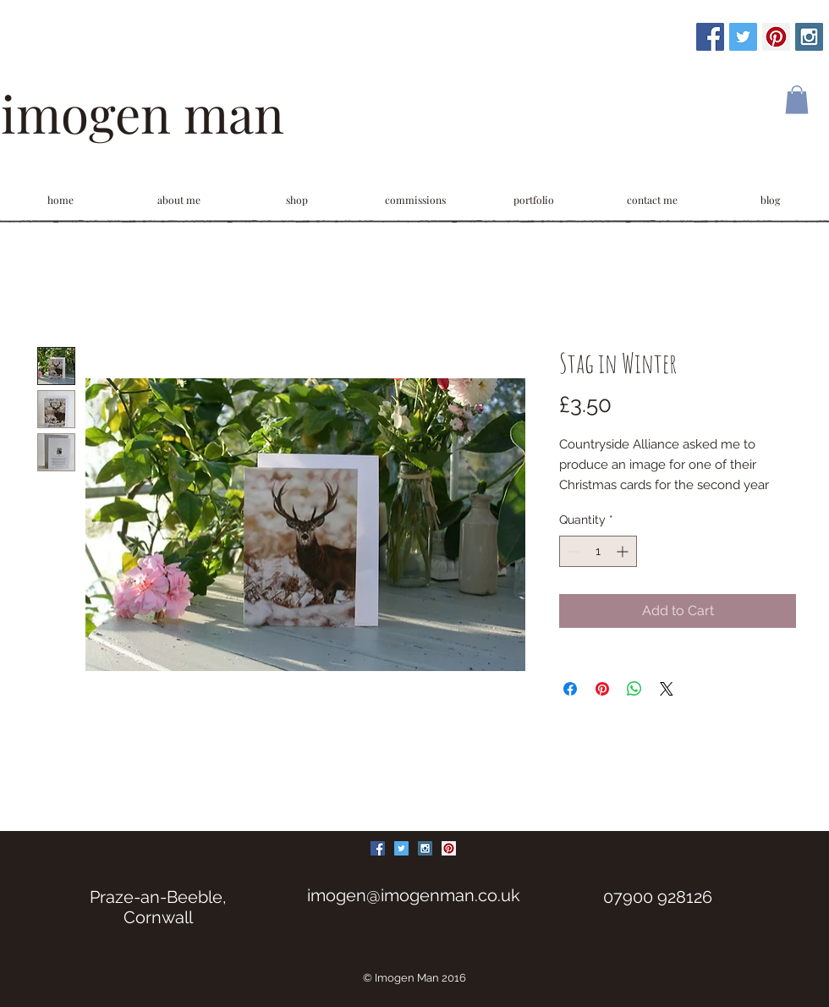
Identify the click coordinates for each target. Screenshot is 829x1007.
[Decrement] (572, 551)
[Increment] (623, 551)
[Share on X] (666, 689)
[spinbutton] (598, 551)
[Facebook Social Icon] (710, 37)
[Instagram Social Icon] (809, 37)
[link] (797, 99)
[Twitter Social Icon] (743, 37)
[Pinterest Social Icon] (776, 37)
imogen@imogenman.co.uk (413, 895)
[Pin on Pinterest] (602, 689)
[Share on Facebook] (570, 689)
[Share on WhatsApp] (634, 689)
